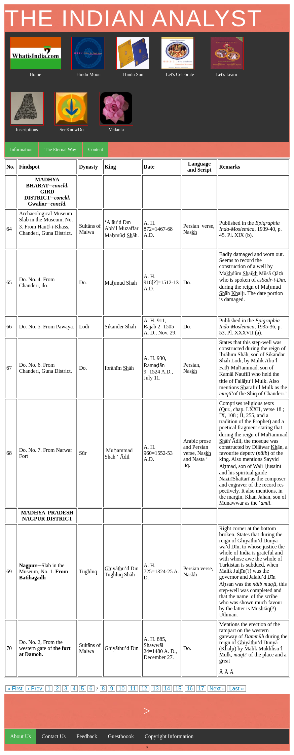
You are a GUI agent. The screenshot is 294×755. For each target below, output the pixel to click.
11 (133, 688)
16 (190, 688)
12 (144, 688)
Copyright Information (169, 736)
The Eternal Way (60, 149)
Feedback (86, 736)
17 (201, 688)
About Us (20, 736)
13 (156, 688)
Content (95, 149)
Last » (236, 688)
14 (167, 688)
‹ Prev (35, 688)
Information (21, 149)
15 (178, 688)
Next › (217, 688)
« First (14, 688)
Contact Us (54, 736)
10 (121, 688)
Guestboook (121, 736)
